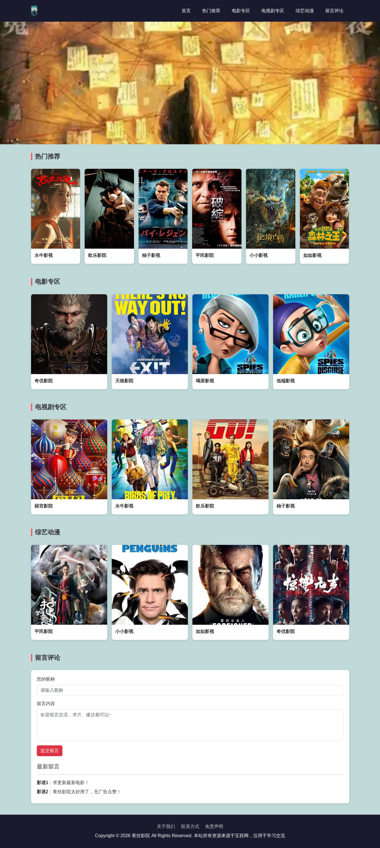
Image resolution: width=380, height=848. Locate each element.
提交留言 (49, 750)
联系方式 (190, 826)
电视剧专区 (272, 10)
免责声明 (214, 826)
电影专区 (241, 10)
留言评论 (334, 10)
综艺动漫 (305, 10)
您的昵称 (46, 679)
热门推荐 (211, 10)
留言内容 (46, 703)
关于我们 (166, 826)
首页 (186, 10)
